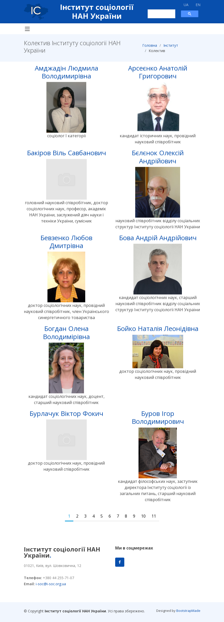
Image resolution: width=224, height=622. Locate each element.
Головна (149, 47)
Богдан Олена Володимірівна (66, 334)
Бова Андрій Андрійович (158, 239)
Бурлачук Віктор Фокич (66, 415)
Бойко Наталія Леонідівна (157, 330)
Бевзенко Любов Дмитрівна (66, 243)
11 (153, 518)
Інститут (170, 47)
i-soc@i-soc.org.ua (51, 583)
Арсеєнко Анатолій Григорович (157, 74)
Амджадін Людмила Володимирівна (66, 74)
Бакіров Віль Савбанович (66, 155)
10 (143, 518)
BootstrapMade (188, 610)
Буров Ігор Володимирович (158, 419)
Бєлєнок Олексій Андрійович (158, 159)
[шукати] (159, 14)
